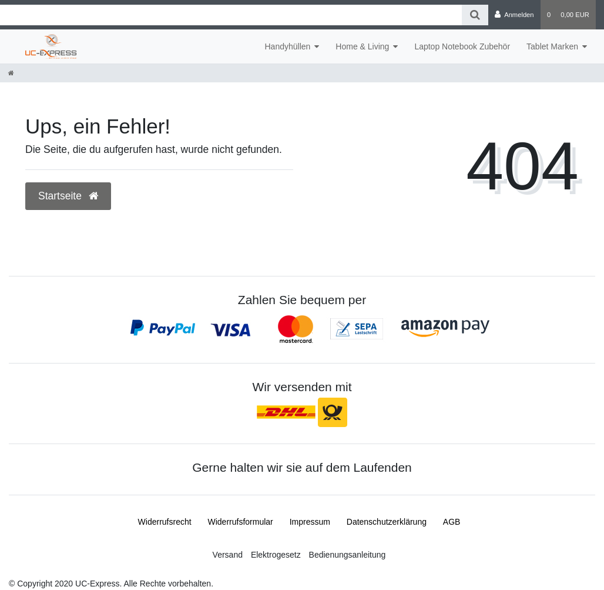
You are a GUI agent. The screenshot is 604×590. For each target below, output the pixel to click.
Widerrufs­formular (240, 521)
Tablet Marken (552, 46)
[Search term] (231, 15)
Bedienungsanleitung (347, 554)
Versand (228, 554)
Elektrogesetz (276, 554)
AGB (452, 521)
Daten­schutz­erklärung (387, 521)
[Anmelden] (514, 14)
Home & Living (362, 46)
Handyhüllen (287, 46)
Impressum (310, 521)
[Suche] (475, 15)
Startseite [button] (68, 196)
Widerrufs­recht (165, 521)
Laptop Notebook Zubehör (462, 46)
